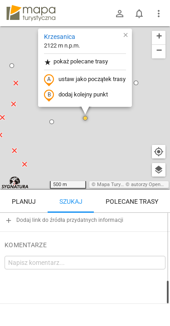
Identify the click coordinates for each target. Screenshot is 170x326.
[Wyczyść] (158, 223)
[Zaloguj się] (119, 13)
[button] (51, 122)
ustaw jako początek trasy (85, 79)
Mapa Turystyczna (117, 184)
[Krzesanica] (85, 251)
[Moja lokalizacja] (158, 151)
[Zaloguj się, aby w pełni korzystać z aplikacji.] (157, 301)
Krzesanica (59, 36)
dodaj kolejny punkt (76, 95)
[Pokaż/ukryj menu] (158, 13)
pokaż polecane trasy (76, 62)
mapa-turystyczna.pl (31, 13)
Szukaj (71, 201)
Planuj (24, 201)
